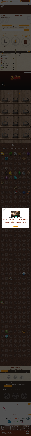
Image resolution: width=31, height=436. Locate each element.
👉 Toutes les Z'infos (15, 226)
